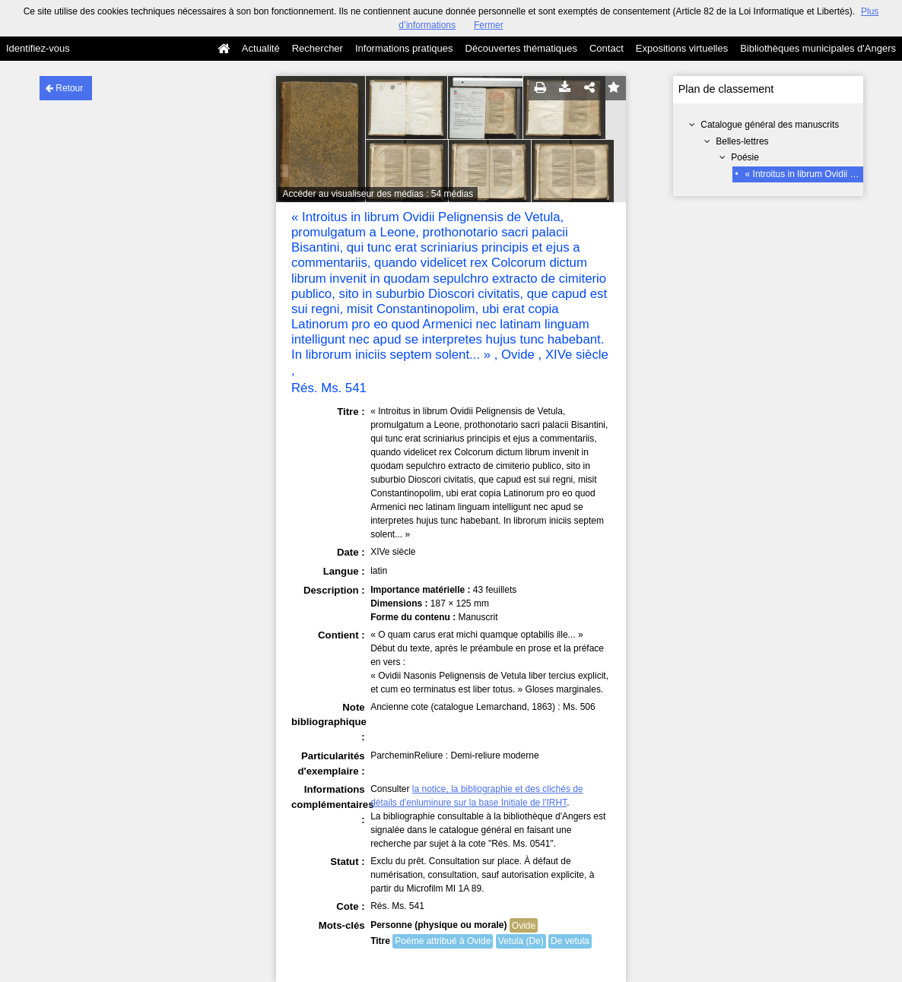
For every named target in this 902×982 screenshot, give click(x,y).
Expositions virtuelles (682, 48)
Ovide (523, 925)
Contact (606, 48)
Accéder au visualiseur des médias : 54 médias (377, 193)
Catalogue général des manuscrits (769, 124)
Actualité (261, 48)
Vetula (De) (521, 941)
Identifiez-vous (38, 48)
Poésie (745, 157)
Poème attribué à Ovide (443, 941)
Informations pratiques (404, 48)
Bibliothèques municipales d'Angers (818, 48)
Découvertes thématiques (521, 48)
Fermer (488, 25)
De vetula (570, 941)
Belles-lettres (742, 141)
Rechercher (317, 48)
